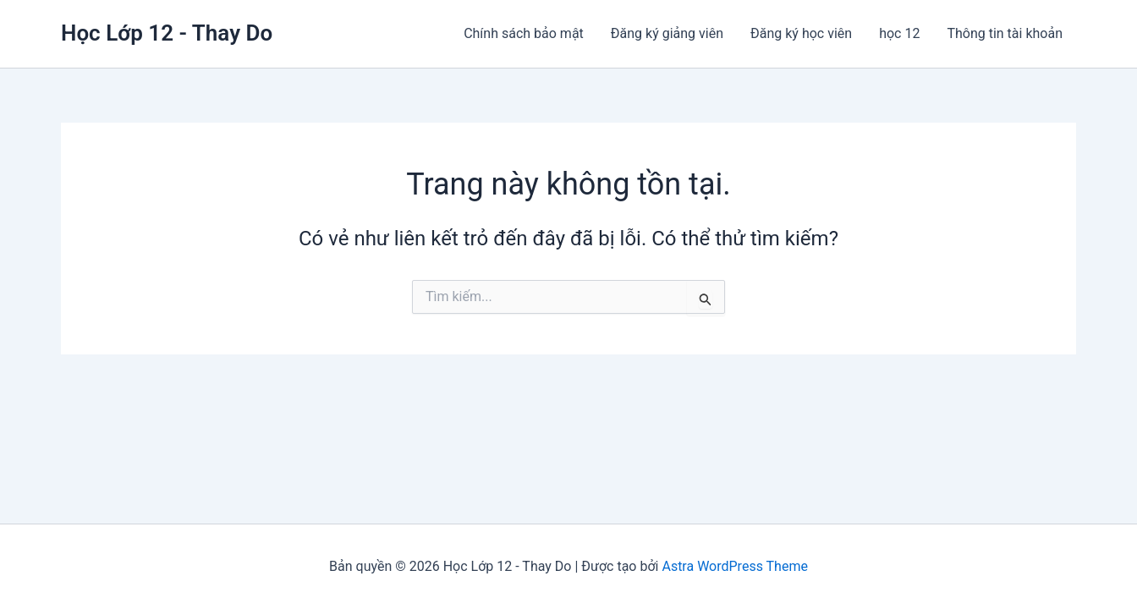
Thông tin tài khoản (1005, 33)
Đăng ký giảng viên (667, 33)
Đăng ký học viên (801, 33)
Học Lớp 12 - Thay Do (166, 33)
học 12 (899, 33)
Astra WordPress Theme (734, 566)
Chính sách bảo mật (524, 33)
